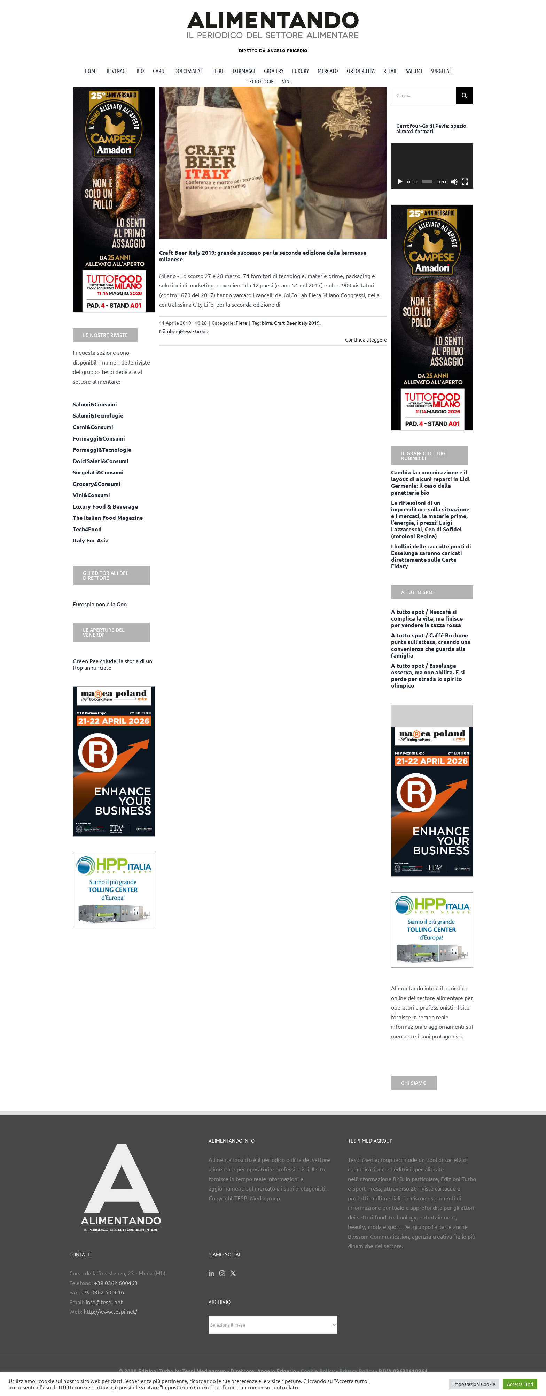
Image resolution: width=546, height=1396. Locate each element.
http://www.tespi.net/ (110, 1311)
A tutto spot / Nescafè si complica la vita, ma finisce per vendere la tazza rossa (427, 618)
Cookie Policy (318, 1370)
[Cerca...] (423, 95)
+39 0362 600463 (116, 1282)
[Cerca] (464, 95)
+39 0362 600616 (102, 1292)
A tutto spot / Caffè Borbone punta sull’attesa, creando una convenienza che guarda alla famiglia (430, 645)
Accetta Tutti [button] (520, 1384)
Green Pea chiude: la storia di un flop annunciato (112, 664)
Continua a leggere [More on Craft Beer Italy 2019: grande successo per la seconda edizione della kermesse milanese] (366, 339)
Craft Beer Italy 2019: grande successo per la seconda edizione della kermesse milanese (262, 256)
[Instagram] (222, 1273)
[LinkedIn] (211, 1273)
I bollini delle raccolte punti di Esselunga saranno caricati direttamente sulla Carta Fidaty (431, 556)
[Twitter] (233, 1273)
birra (267, 323)
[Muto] (454, 181)
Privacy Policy (356, 1370)
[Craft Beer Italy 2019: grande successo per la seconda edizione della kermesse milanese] (273, 163)
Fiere (241, 323)
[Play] (400, 181)
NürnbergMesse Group (183, 331)
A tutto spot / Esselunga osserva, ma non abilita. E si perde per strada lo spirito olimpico (428, 675)
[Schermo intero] (464, 181)
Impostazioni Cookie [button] (474, 1384)
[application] (432, 166)
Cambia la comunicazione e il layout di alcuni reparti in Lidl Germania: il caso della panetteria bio (430, 482)
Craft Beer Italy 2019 (297, 323)
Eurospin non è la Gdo (100, 603)
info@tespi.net (104, 1301)
